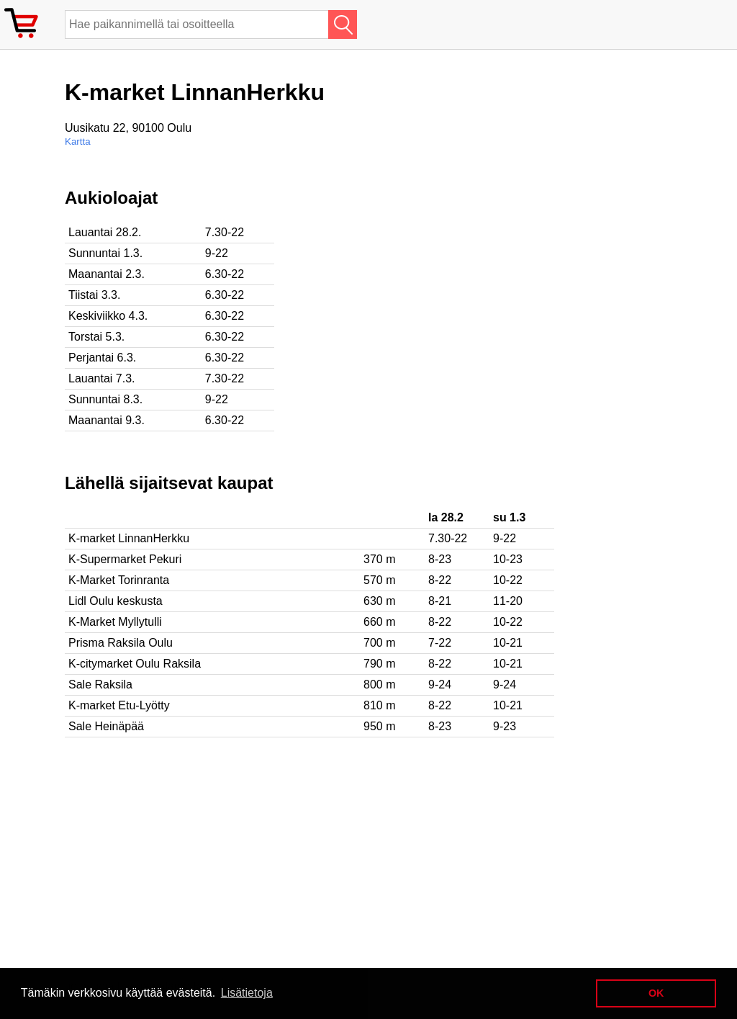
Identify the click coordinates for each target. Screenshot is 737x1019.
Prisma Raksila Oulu (120, 643)
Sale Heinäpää (106, 726)
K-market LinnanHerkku (128, 538)
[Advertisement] (468, 289)
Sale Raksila (100, 684)
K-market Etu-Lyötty (119, 705)
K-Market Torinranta (118, 580)
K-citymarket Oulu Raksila (134, 663)
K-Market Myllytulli (115, 622)
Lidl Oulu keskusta (115, 601)
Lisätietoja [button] (247, 993)
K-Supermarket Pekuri (124, 559)
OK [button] (656, 993)
